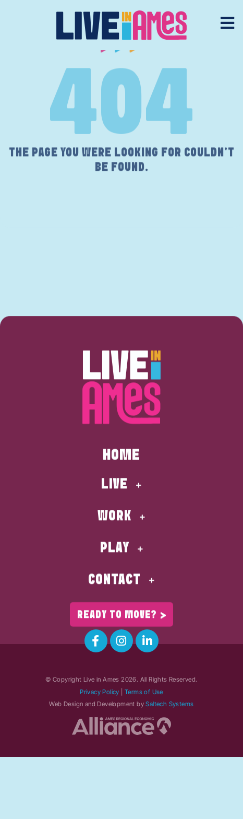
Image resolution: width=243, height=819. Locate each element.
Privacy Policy (99, 692)
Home (121, 477)
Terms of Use (144, 692)
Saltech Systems (169, 704)
